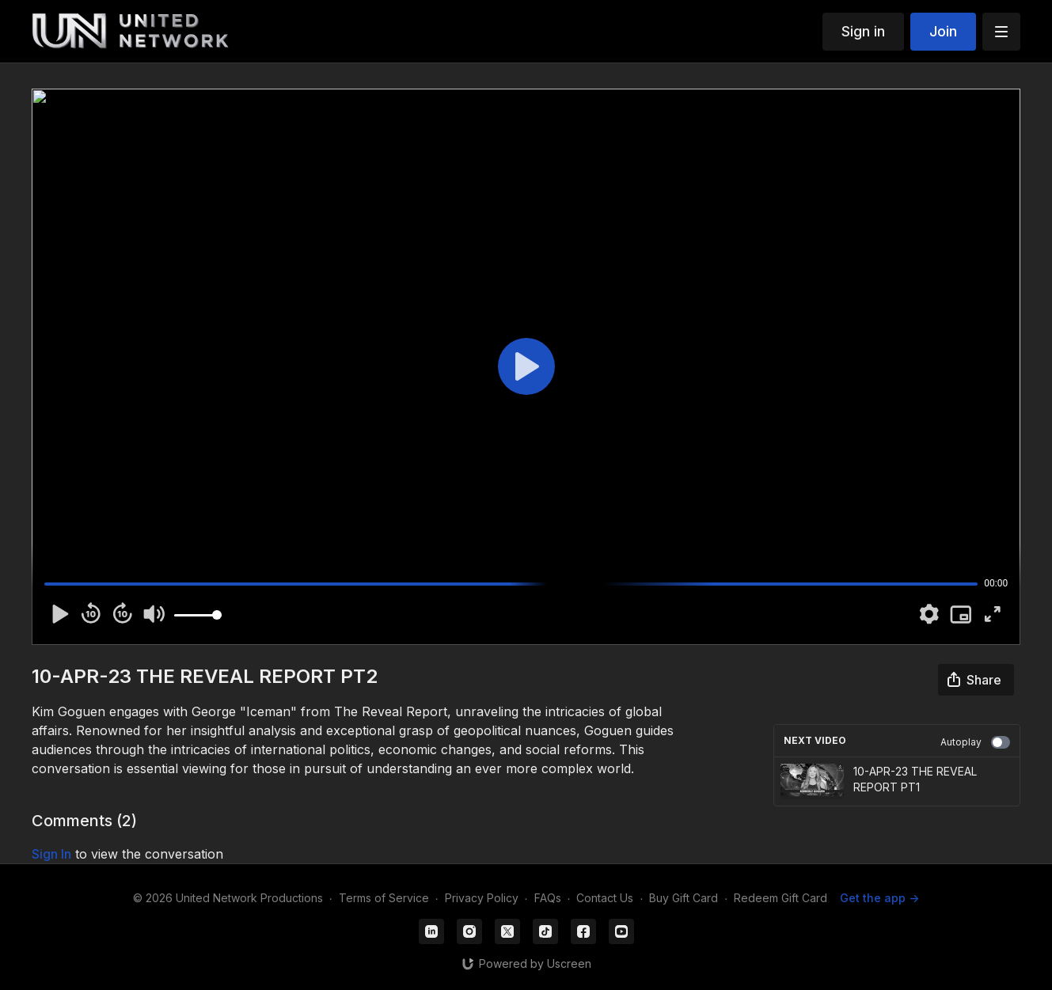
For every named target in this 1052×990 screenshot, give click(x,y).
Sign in (863, 31)
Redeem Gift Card (780, 898)
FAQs (547, 898)
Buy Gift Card (683, 898)
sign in (51, 854)
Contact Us (604, 898)
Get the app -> (879, 898)
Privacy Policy (481, 898)
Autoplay (975, 742)
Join (943, 31)
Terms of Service (384, 898)
